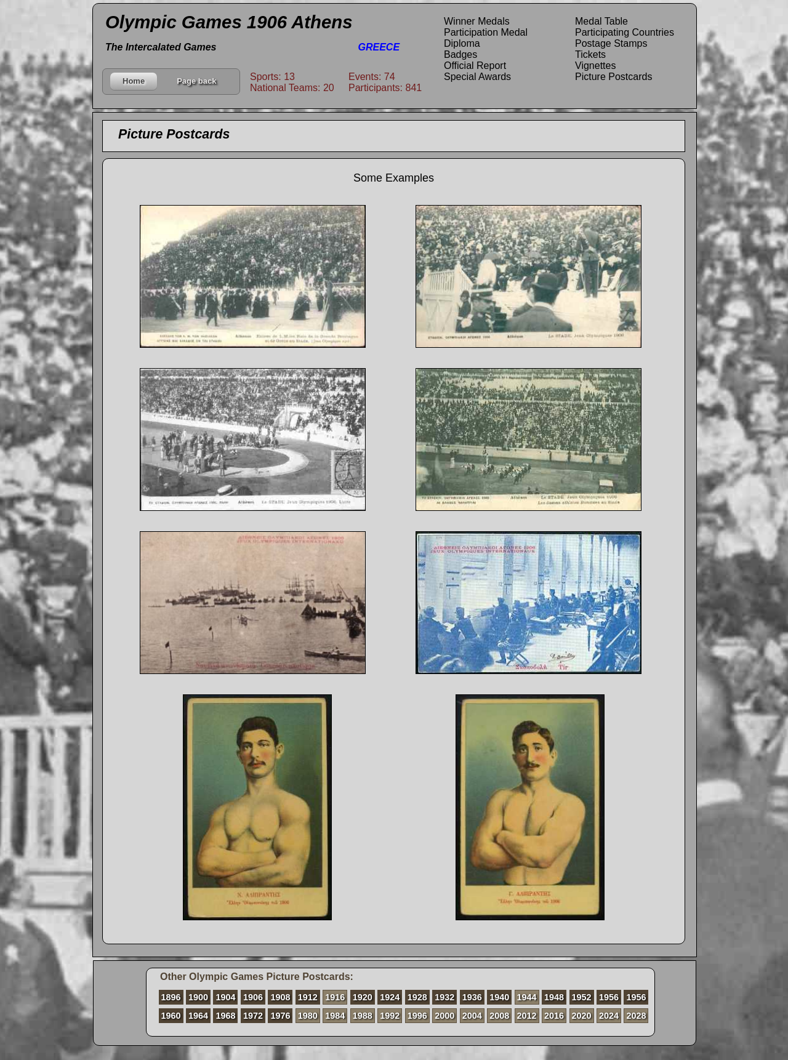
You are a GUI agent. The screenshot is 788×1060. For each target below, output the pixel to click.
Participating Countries (624, 32)
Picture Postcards (613, 76)
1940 (499, 997)
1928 (417, 997)
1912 (308, 997)
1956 (609, 997)
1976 (280, 1016)
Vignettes (595, 65)
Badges (460, 54)
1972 (253, 1016)
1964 (198, 1016)
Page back (196, 81)
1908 (280, 997)
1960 (171, 1016)
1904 (225, 997)
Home (134, 81)
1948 (554, 997)
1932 (444, 997)
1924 (390, 997)
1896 (171, 997)
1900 (198, 997)
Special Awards (477, 76)
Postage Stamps (611, 43)
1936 (472, 997)
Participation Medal (486, 32)
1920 (362, 997)
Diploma (462, 43)
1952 (582, 997)
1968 (225, 1016)
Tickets (590, 54)
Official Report (475, 65)
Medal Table (601, 21)
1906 (253, 997)
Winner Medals (477, 21)
